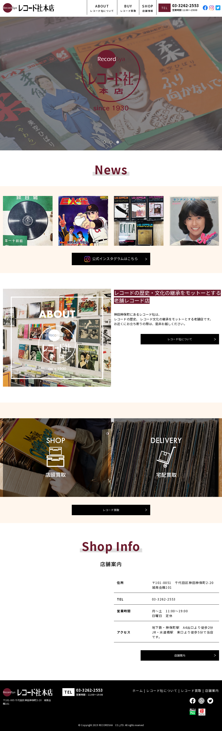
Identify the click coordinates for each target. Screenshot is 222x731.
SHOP (147, 7)
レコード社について (179, 339)
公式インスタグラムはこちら (111, 259)
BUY (128, 7)
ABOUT (102, 7)
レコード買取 (111, 510)
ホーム (137, 690)
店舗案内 (179, 655)
